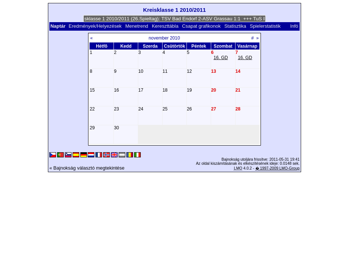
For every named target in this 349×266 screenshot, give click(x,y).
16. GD (221, 57)
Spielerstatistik (266, 26)
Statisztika (235, 26)
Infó (294, 26)
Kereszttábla (165, 26)
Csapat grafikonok (201, 26)
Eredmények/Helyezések (95, 26)
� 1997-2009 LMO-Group (277, 168)
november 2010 (164, 38)
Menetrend (136, 26)
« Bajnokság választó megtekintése (87, 168)
